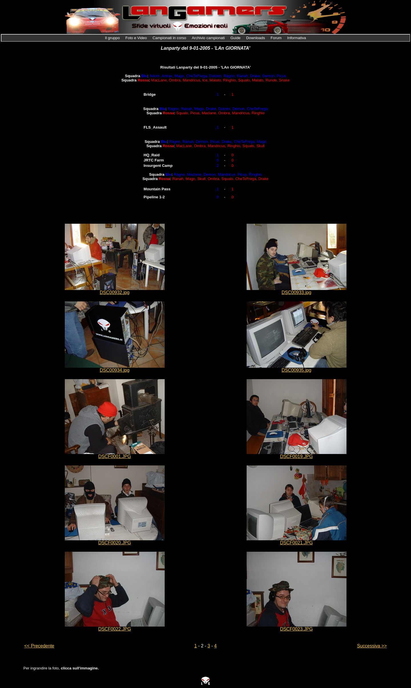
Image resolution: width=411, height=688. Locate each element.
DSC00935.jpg (296, 370)
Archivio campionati (209, 38)
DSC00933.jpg (296, 292)
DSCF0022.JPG (114, 629)
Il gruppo (113, 38)
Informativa (296, 38)
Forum (277, 38)
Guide (235, 38)
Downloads (256, 38)
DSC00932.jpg (114, 292)
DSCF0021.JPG (296, 542)
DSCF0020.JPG (114, 542)
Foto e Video (136, 38)
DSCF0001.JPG (114, 456)
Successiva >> (372, 645)
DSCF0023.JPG (296, 629)
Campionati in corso (169, 38)
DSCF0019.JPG (296, 456)
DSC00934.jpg (114, 370)
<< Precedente (39, 645)
